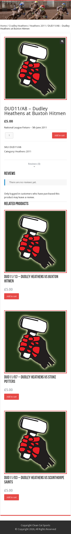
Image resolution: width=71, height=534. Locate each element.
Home (3, 25)
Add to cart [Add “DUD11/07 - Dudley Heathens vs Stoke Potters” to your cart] (11, 396)
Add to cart (59, 135)
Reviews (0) (34, 163)
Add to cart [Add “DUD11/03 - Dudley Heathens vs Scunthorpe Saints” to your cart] (11, 497)
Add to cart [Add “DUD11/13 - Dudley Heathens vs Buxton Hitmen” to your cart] (11, 296)
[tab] (34, 163)
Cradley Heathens (18, 25)
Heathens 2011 (38, 25)
